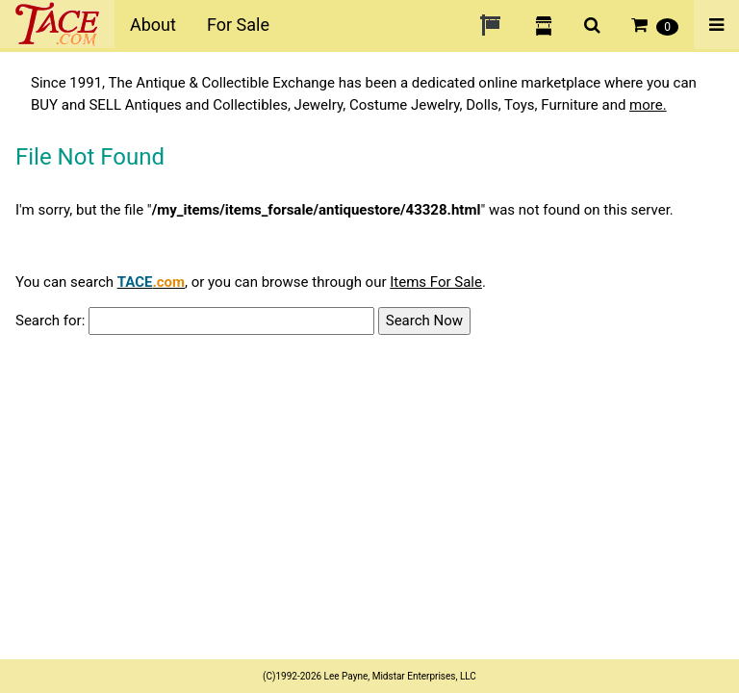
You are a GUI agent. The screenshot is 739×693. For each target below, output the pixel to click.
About (153, 24)
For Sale (238, 24)
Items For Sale (436, 282)
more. (648, 105)
